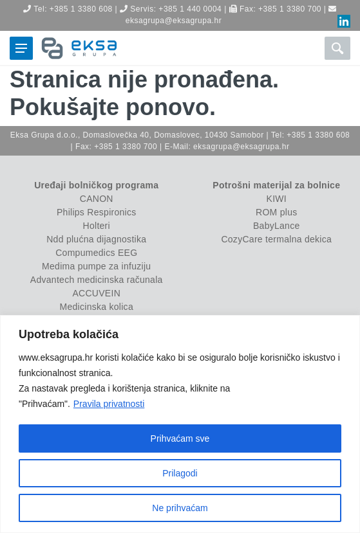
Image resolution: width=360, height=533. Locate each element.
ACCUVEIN (96, 293)
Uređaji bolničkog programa (96, 185)
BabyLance (276, 226)
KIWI (277, 199)
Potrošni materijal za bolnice (276, 185)
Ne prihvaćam (179, 508)
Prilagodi (179, 473)
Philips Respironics (97, 212)
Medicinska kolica (96, 307)
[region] (180, 424)
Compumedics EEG (96, 253)
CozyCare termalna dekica (276, 239)
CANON (96, 199)
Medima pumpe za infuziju (96, 266)
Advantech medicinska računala (96, 280)
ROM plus (276, 212)
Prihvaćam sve (180, 438)
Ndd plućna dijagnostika (96, 239)
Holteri (96, 226)
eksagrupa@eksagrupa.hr (174, 20)
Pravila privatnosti (109, 404)
